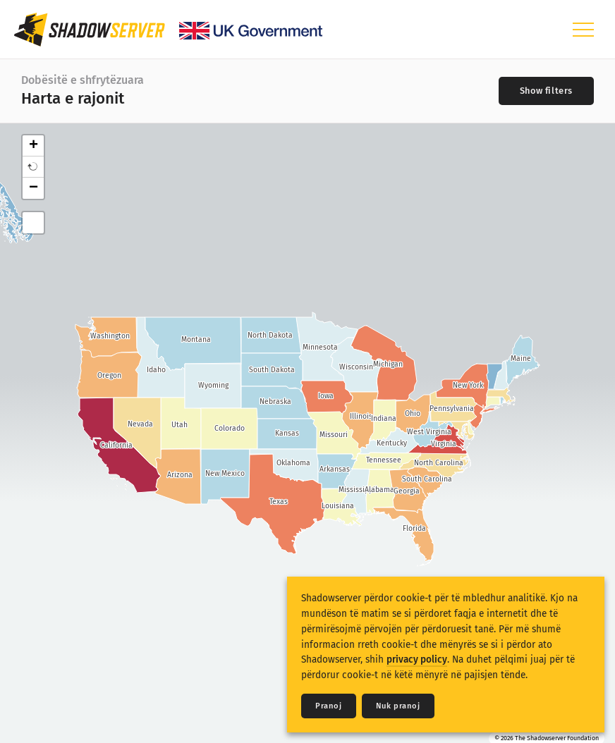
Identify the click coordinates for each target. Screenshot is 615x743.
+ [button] (33, 145)
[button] (33, 167)
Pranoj (328, 706)
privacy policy (416, 659)
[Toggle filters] (546, 91)
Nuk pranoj (398, 706)
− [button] (33, 188)
